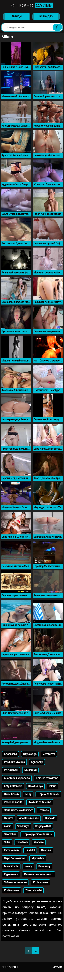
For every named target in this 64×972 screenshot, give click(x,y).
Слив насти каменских (18, 810)
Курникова (11, 874)
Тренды (17, 16)
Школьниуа (35, 786)
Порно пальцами (48, 794)
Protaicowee (40, 882)
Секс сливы (10, 967)
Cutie (7, 842)
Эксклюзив (11, 794)
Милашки (30, 770)
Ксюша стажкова (47, 778)
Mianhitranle (11, 866)
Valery (28, 866)
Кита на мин (11, 850)
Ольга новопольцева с (38, 874)
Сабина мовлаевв (15, 882)
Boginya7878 (43, 826)
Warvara (39, 842)
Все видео (46, 16)
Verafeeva (49, 754)
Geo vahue (10, 834)
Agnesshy (37, 762)
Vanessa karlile (13, 802)
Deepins (46, 850)
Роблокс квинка (14, 762)
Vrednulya (23, 826)
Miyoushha (37, 858)
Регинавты (11, 770)
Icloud (52, 786)
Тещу (28, 794)
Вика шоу (44, 866)
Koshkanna (10, 754)
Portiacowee (11, 890)
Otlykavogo (30, 754)
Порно (32, 5)
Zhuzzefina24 (33, 890)
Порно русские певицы (38, 834)
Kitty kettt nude (13, 786)
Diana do (50, 818)
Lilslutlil (30, 850)
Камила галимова (39, 802)
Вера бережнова (14, 858)
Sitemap (57, 967)
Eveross (44, 810)
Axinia (7, 826)
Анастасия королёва (17, 778)
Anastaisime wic (29, 818)
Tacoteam (22, 842)
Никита (8, 818)
